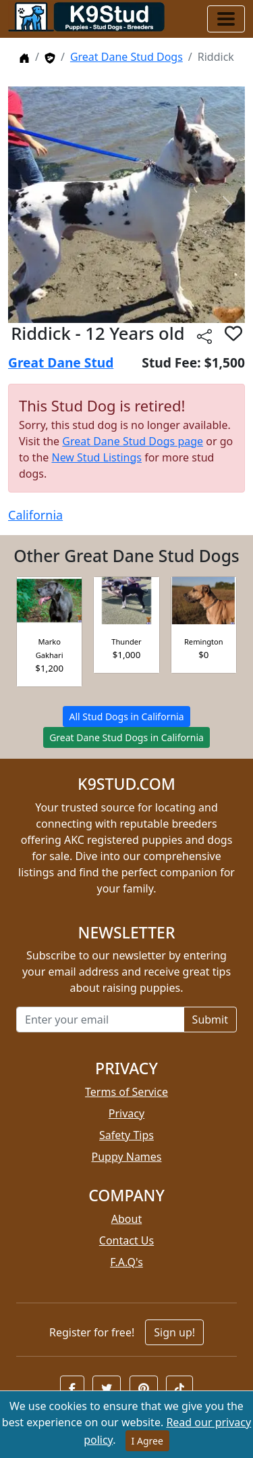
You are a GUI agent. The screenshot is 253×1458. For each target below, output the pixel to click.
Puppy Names (126, 1156)
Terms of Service (126, 1091)
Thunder (126, 641)
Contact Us (126, 1240)
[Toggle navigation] (226, 18)
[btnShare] (204, 335)
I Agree (147, 1440)
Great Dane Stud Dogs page (132, 441)
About (126, 1218)
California (35, 515)
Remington (203, 641)
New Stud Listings (96, 457)
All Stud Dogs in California (126, 716)
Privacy (126, 1113)
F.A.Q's (126, 1262)
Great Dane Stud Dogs (126, 56)
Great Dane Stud (60, 362)
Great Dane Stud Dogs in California (126, 737)
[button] (72, 1388)
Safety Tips (126, 1135)
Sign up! (174, 1332)
